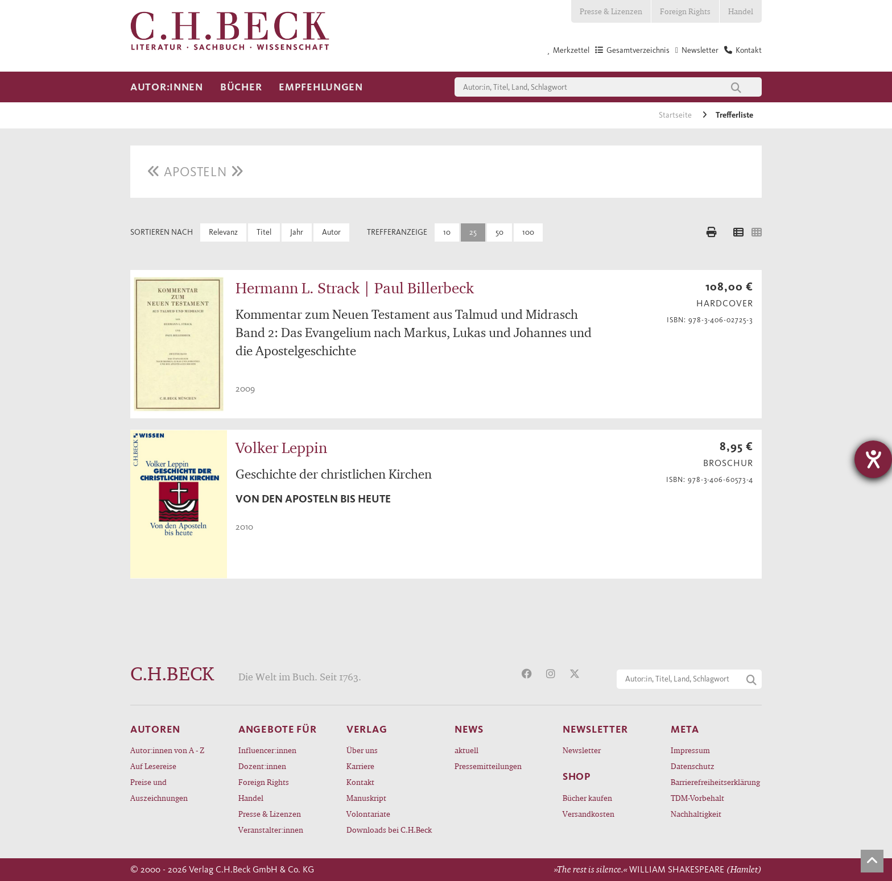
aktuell (466, 750)
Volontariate (368, 813)
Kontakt (360, 782)
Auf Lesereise (153, 766)
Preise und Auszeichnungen (159, 790)
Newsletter (582, 750)
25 (473, 232)
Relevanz (223, 232)
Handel (740, 11)
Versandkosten (588, 813)
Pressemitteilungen (488, 766)
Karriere (360, 766)
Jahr (296, 232)
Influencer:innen (267, 750)
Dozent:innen (262, 766)
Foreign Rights (685, 11)
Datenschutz (693, 766)
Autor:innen (166, 87)
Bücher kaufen (587, 798)
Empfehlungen (321, 87)
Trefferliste (734, 115)
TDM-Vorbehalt (697, 798)
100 (528, 232)
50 (499, 232)
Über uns (362, 750)
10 (447, 232)
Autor (331, 232)
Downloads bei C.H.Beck (389, 829)
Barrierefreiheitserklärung (715, 782)
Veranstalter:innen (270, 829)
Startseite (676, 115)
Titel (264, 232)
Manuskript (366, 798)
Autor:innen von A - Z (167, 750)
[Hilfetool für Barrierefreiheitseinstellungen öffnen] (873, 459)
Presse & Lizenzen (611, 11)
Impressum (690, 750)
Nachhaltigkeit (696, 813)
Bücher (241, 87)
